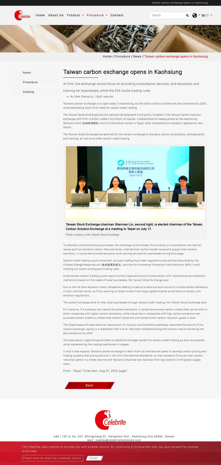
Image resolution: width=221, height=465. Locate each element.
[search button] (186, 16)
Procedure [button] (96, 15)
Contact (117, 15)
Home (41, 15)
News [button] (27, 72)
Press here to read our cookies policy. (52, 458)
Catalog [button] (28, 91)
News (137, 56)
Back (89, 385)
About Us (56, 15)
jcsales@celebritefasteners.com (118, 440)
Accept (93, 458)
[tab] (35, 73)
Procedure (122, 56)
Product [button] (74, 15)
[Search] (170, 15)
